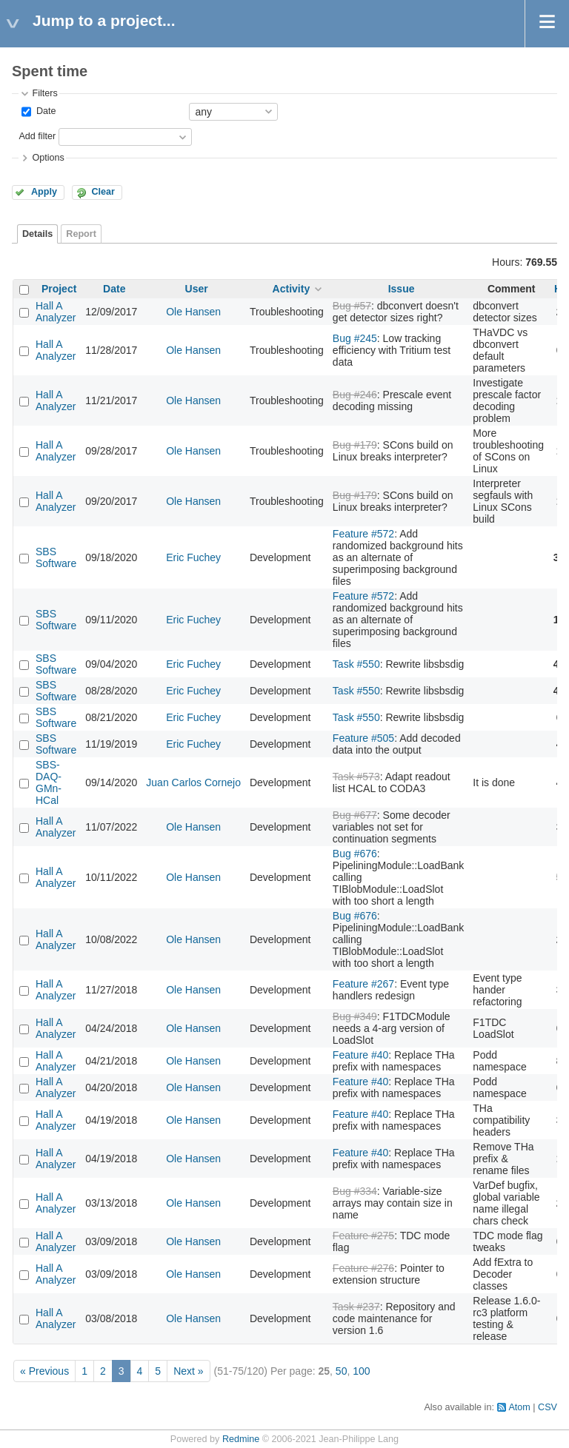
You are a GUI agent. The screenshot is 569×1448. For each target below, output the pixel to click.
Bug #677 (355, 815)
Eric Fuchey (193, 557)
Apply (44, 192)
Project (58, 289)
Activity (291, 289)
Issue (401, 289)
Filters (44, 93)
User (196, 289)
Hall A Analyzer (56, 312)
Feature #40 (361, 1055)
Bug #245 (355, 338)
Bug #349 (355, 1016)
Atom (519, 1407)
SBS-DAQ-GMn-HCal (48, 782)
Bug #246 (355, 394)
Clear (103, 192)
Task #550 (356, 664)
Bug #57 (352, 306)
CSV (547, 1407)
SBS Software (56, 557)
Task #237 (356, 1307)
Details (37, 234)
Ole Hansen (193, 312)
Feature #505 (363, 738)
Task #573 (356, 776)
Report (81, 234)
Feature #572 (363, 534)
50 (341, 1371)
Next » (188, 1371)
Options (48, 157)
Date (44, 111)
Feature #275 (363, 1235)
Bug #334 (355, 1191)
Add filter (37, 136)
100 (361, 1371)
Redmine (240, 1439)
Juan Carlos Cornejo (193, 782)
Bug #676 (355, 853)
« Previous (44, 1371)
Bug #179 (355, 445)
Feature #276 (363, 1268)
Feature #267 (363, 984)
